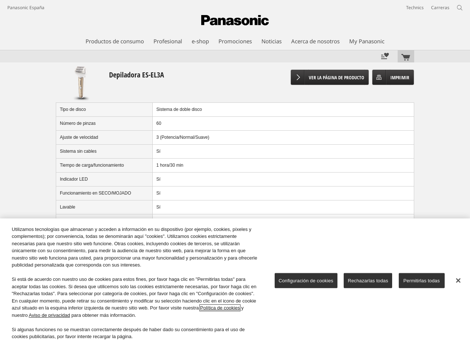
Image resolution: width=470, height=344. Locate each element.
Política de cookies (220, 308)
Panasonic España (25, 7)
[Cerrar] (458, 280)
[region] (235, 281)
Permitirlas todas (422, 280)
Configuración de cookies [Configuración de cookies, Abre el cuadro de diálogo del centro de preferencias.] (306, 280)
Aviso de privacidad (49, 315)
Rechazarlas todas (368, 280)
